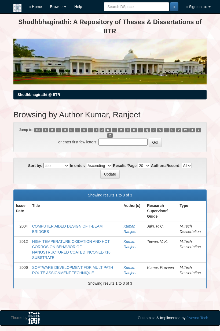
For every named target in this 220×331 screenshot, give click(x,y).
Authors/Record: (166, 165)
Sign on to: (198, 7)
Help (78, 7)
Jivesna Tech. (197, 318)
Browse (58, 7)
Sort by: (35, 165)
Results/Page (125, 165)
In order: (77, 165)
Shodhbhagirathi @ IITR (38, 94)
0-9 (38, 130)
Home (36, 7)
